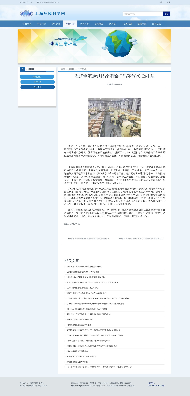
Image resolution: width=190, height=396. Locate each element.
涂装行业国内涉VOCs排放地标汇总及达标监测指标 (86, 293)
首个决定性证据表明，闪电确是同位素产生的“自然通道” (88, 340)
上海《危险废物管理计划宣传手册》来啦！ (83, 288)
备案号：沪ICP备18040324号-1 (157, 384)
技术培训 (128, 24)
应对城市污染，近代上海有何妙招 (80, 319)
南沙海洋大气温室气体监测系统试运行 (81, 356)
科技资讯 (37, 87)
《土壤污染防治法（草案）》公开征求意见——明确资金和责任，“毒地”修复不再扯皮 (99, 367)
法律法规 (156, 24)
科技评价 (37, 82)
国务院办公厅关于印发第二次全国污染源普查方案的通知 (88, 314)
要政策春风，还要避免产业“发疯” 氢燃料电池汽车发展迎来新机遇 (92, 346)
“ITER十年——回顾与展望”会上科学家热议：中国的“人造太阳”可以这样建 (95, 335)
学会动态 (27, 24)
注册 (168, 2)
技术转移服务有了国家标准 (77, 351)
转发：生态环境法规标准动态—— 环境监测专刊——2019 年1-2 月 (92, 282)
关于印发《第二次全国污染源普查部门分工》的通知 (87, 309)
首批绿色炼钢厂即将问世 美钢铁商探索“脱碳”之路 (144, 238)
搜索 (166, 13)
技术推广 (113, 24)
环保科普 (84, 24)
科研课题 (37, 76)
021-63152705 (27, 2)
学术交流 (56, 24)
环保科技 (70, 24)
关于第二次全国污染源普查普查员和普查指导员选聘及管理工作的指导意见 (95, 303)
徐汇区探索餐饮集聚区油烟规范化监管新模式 (92, 238)
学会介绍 (41, 24)
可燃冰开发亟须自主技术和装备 (79, 325)
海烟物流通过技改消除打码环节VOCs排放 (83, 272)
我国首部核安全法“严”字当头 (78, 362)
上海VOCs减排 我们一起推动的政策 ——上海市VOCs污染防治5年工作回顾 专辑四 (98, 298)
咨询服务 (99, 24)
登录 (161, 2)
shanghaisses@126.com (49, 2)
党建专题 (142, 24)
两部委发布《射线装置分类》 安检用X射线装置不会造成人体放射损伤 (93, 330)
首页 (63, 69)
